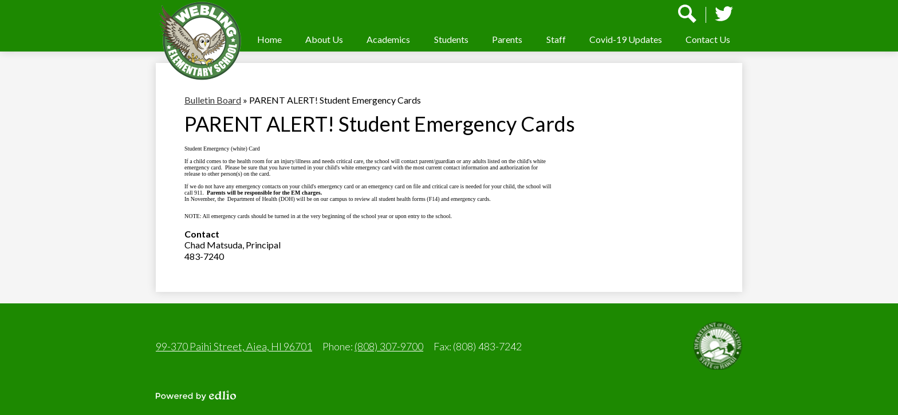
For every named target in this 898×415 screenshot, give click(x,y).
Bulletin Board (212, 99)
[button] (324, 39)
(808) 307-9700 (389, 346)
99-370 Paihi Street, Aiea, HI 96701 (234, 346)
